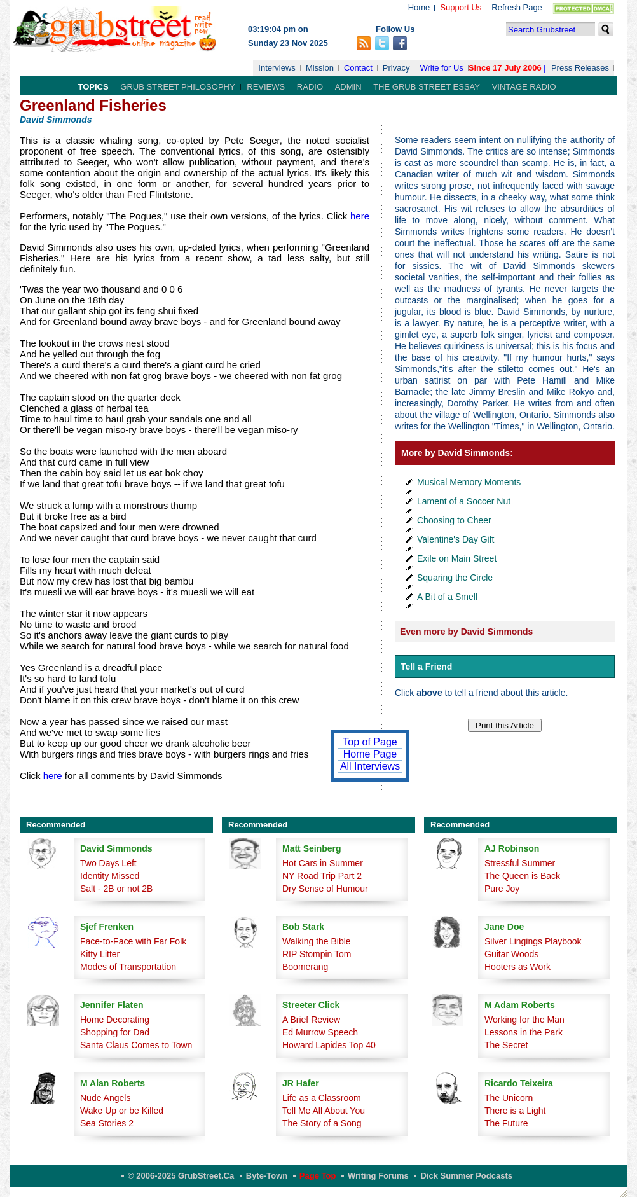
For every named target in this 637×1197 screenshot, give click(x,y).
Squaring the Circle (455, 577)
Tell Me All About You (323, 1110)
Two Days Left (108, 863)
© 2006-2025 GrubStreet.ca (181, 1175)
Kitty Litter (100, 954)
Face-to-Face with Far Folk (133, 941)
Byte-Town (266, 1175)
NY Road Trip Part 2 (322, 876)
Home (419, 7)
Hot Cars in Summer (322, 863)
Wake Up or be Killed (121, 1110)
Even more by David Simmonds (466, 631)
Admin (348, 87)
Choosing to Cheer (454, 520)
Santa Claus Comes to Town (136, 1045)
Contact (358, 68)
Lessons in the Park (523, 1032)
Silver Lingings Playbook (533, 941)
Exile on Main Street (457, 558)
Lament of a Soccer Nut (463, 501)
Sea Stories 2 (107, 1123)
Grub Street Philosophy (177, 87)
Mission (320, 68)
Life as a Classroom (321, 1098)
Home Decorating (114, 1019)
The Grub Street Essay (426, 87)
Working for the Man (524, 1019)
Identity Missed (109, 876)
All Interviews (370, 766)
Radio (310, 87)
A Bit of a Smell (447, 597)
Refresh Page (516, 7)
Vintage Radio (524, 87)
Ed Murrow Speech (320, 1032)
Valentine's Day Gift (455, 539)
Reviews (266, 87)
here (359, 216)
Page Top (317, 1175)
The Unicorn (508, 1098)
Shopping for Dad (114, 1032)
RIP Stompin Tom (316, 954)
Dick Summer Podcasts (466, 1175)
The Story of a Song (322, 1123)
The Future (506, 1123)
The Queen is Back (522, 876)
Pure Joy (501, 888)
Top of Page (370, 742)
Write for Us (441, 68)
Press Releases (580, 68)
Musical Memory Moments (469, 482)
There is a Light (515, 1110)
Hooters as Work (517, 967)
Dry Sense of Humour (325, 888)
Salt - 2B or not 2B (116, 888)
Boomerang (305, 967)
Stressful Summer (519, 863)
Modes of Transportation (128, 967)
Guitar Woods (511, 954)
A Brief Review (311, 1019)
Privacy (396, 68)
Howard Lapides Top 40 (329, 1045)
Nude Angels (105, 1098)
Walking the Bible (316, 941)
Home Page (370, 754)
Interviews (277, 68)
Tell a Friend (426, 666)
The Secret (506, 1045)
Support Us (460, 7)
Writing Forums (378, 1175)
